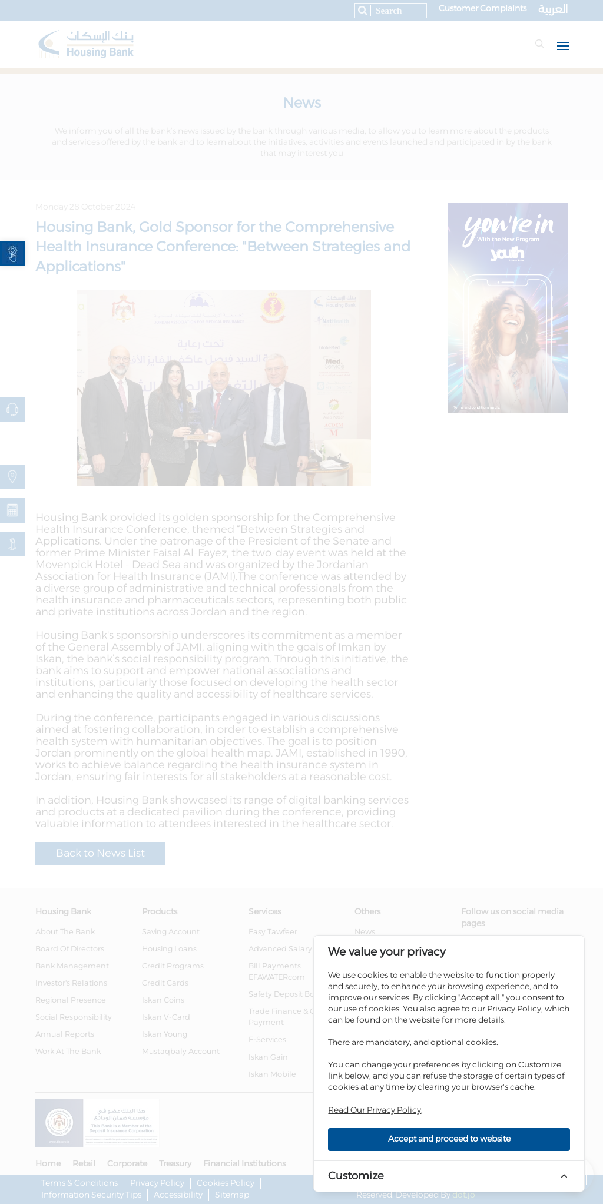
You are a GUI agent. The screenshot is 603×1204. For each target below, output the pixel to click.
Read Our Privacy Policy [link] (374, 1110)
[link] (12, 253)
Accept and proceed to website (449, 1139)
